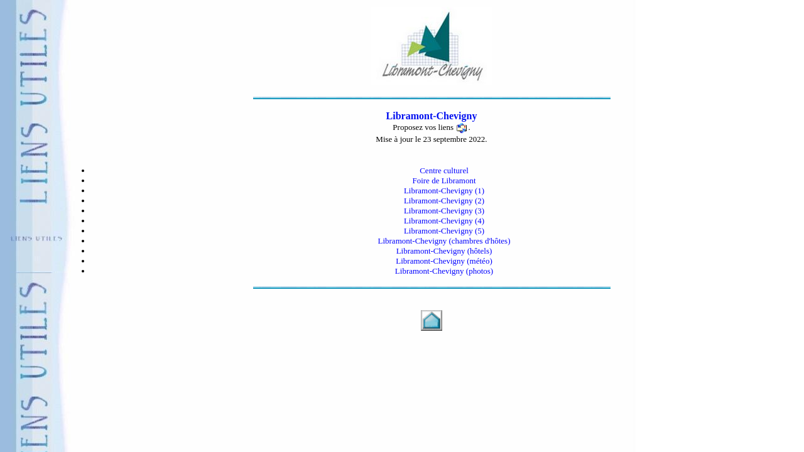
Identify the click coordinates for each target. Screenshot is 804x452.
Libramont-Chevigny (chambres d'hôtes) (444, 240)
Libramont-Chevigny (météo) (444, 261)
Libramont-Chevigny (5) (444, 230)
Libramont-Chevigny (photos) (444, 271)
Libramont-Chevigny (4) (444, 220)
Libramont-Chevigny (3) (444, 210)
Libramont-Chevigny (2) (444, 200)
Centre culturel (444, 170)
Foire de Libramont (443, 180)
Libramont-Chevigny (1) (444, 190)
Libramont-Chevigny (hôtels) (444, 251)
